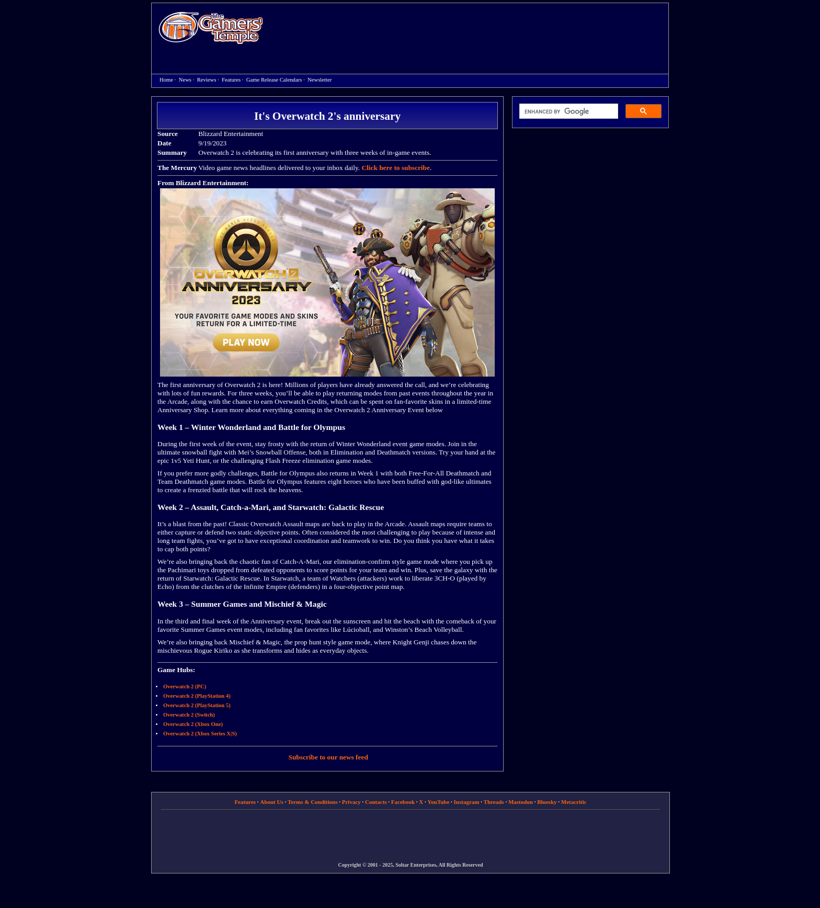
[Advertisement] (471, 29)
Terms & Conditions (313, 802)
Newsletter (320, 80)
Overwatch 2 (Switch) (189, 715)
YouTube (439, 802)
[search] (568, 111)
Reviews (207, 80)
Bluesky (546, 802)
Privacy (351, 802)
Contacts (376, 802)
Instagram (467, 802)
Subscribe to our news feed (328, 757)
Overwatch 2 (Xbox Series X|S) (200, 733)
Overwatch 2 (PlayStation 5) (197, 705)
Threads (494, 802)
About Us (271, 802)
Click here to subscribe (395, 168)
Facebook (403, 802)
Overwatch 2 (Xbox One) (193, 724)
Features (231, 80)
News (185, 80)
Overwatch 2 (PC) (184, 686)
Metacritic (574, 802)
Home (210, 27)
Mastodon (520, 802)
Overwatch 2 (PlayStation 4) (197, 696)
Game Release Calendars (274, 80)
